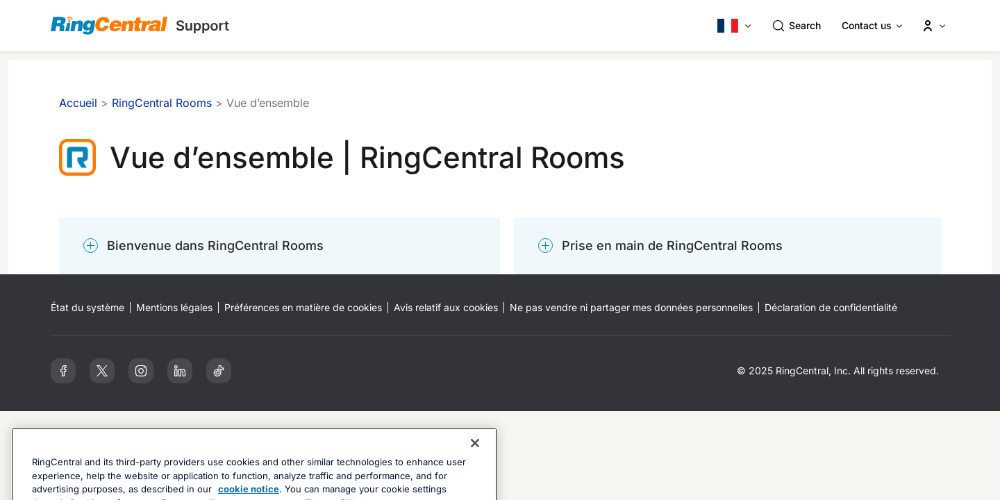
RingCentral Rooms (162, 103)
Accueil (78, 103)
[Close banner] (475, 468)
